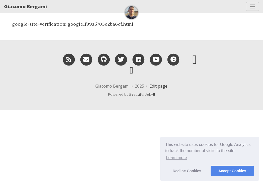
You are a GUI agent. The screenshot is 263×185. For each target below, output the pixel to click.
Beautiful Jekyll (142, 94)
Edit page (158, 86)
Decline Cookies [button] (187, 171)
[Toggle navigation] (252, 6)
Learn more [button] (176, 157)
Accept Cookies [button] (232, 171)
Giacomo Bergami (25, 6)
